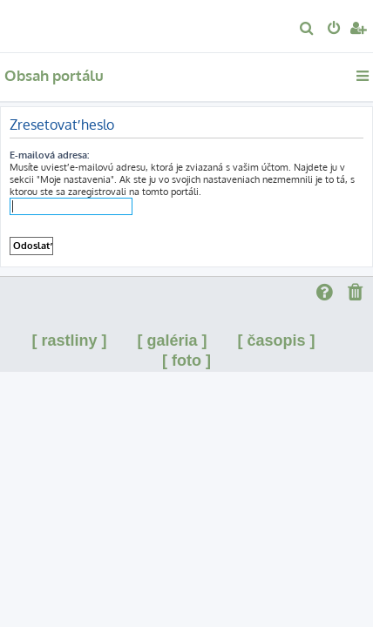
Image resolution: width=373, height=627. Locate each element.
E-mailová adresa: (49, 155)
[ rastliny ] (68, 340)
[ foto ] (186, 360)
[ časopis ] (276, 340)
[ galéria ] (172, 340)
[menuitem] (307, 29)
